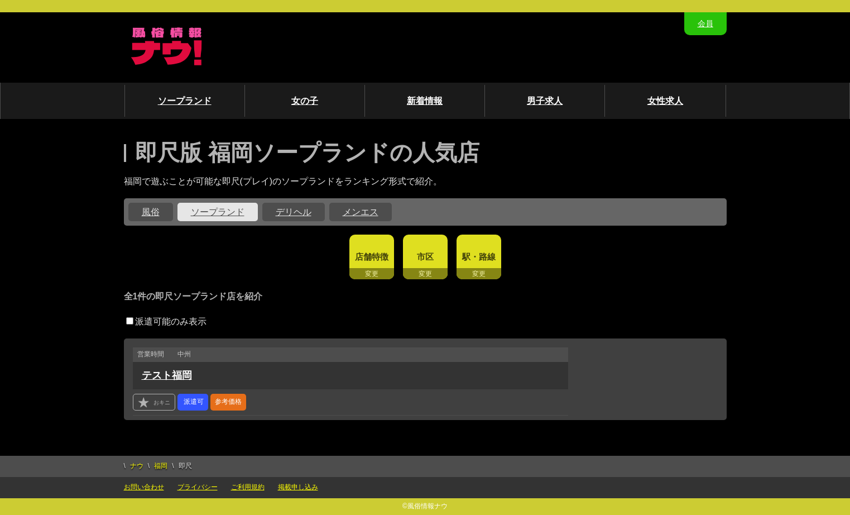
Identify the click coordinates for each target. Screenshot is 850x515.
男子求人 (545, 101)
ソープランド (185, 101)
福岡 (160, 466)
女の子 (304, 101)
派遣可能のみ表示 (166, 321)
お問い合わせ (144, 487)
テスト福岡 (167, 375)
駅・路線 (479, 256)
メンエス (360, 212)
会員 (705, 23)
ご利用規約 (248, 487)
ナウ (136, 466)
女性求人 (665, 101)
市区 (425, 256)
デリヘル (293, 212)
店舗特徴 (371, 256)
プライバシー (197, 487)
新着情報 (425, 101)
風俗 (151, 212)
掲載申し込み (298, 487)
